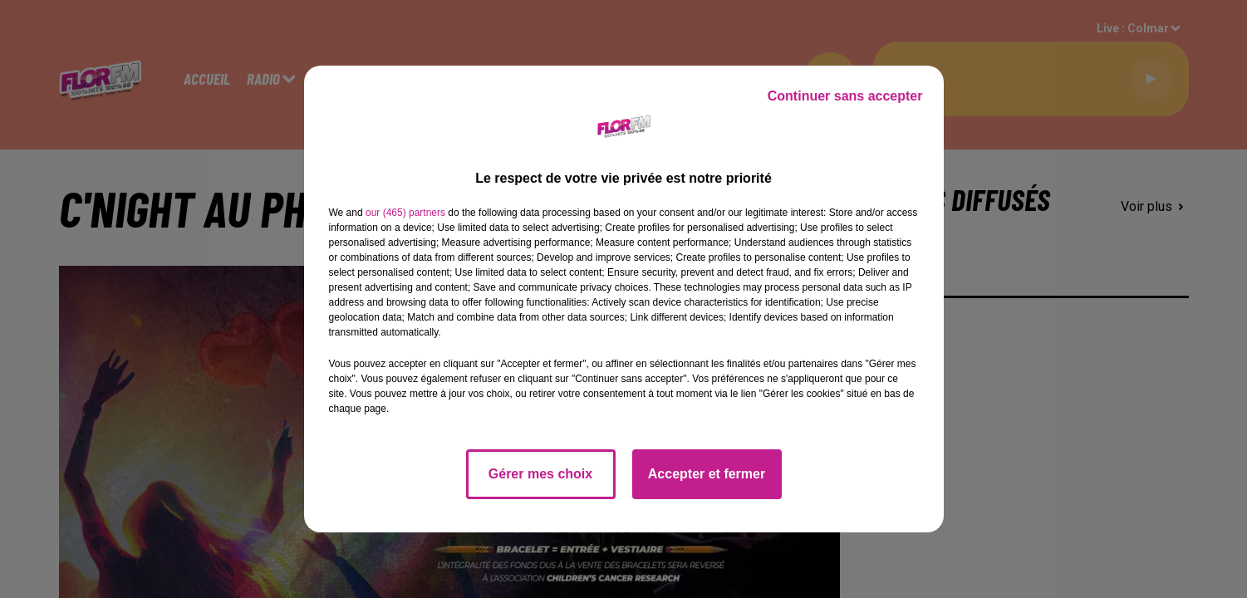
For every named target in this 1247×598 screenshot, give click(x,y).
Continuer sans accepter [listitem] (845, 96)
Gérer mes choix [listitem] (540, 474)
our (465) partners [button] (405, 212)
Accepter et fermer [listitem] (706, 474)
